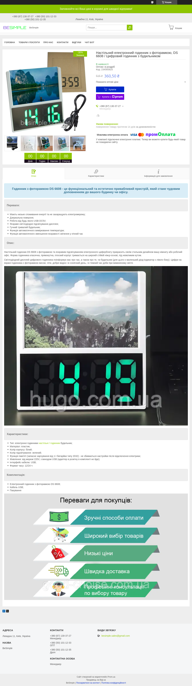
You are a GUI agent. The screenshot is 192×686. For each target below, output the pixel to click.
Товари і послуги (29, 42)
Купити (112, 89)
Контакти (62, 42)
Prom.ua (111, 677)
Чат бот (89, 42)
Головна (9, 42)
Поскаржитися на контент (88, 683)
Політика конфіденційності (113, 683)
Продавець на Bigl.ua (96, 680)
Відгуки (76, 42)
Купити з (112, 96)
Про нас (48, 42)
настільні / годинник (49, 443)
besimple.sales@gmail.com (115, 636)
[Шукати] (129, 27)
